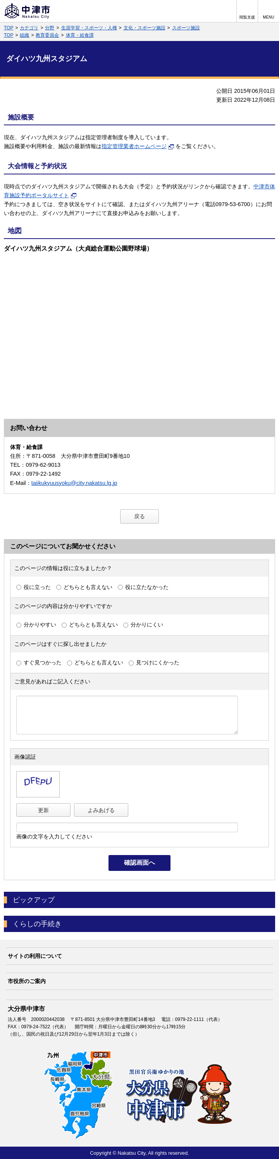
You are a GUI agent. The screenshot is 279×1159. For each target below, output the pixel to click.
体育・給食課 (80, 35)
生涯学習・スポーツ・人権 (89, 28)
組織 (24, 35)
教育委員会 (47, 35)
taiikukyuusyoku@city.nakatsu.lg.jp (74, 483)
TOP (8, 28)
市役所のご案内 (27, 981)
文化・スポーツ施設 (144, 28)
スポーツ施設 (186, 28)
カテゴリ (29, 28)
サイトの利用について (35, 956)
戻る (139, 516)
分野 (49, 28)
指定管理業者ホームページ (138, 146)
